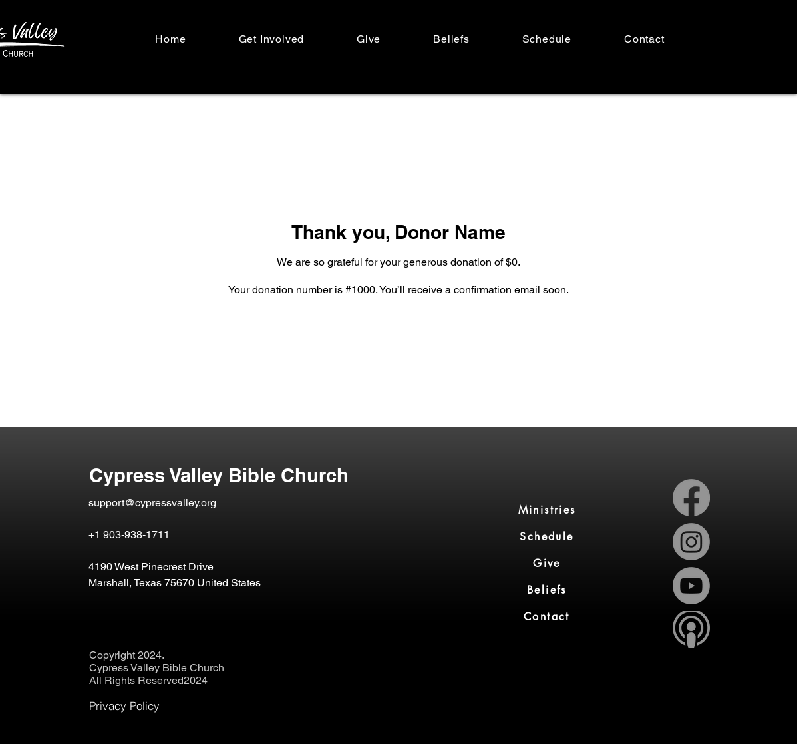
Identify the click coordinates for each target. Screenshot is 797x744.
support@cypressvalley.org (152, 502)
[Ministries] (547, 510)
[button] (271, 39)
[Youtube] (691, 585)
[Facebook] (691, 497)
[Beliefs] (547, 590)
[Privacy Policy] (124, 706)
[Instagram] (691, 541)
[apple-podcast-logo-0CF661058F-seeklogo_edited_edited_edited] (691, 629)
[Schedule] (547, 537)
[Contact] (547, 617)
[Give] (547, 563)
